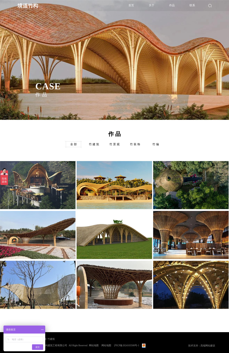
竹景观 (114, 144)
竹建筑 (94, 144)
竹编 (156, 144)
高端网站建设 (207, 345)
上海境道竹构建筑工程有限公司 (50, 345)
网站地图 (94, 345)
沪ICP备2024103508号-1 (126, 345)
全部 (74, 144)
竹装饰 (135, 144)
